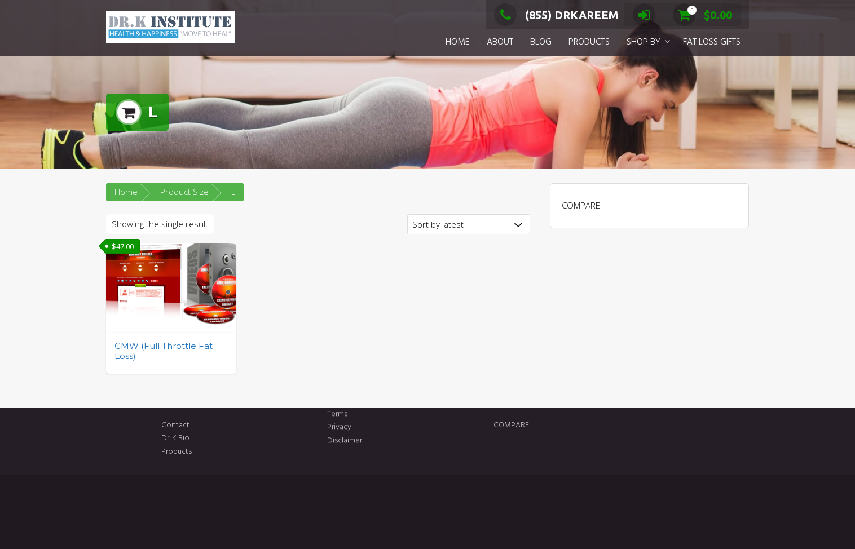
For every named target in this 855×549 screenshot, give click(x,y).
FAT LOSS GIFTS (712, 42)
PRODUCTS (589, 42)
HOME (458, 42)
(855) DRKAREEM (556, 14)
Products (213, 451)
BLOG (541, 42)
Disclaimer (344, 433)
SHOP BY (643, 42)
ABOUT (500, 42)
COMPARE (581, 205)
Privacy (339, 420)
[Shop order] (468, 224)
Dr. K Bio (212, 438)
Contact (212, 425)
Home (126, 191)
